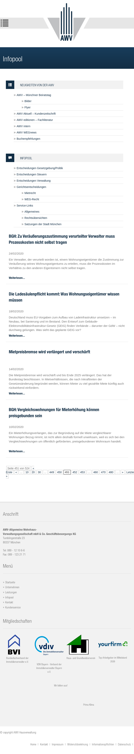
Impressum (57, 744)
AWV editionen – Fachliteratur (35, 119)
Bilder (27, 101)
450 (59, 472)
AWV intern (23, 126)
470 (103, 472)
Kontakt (9, 602)
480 (111, 472)
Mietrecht (30, 193)
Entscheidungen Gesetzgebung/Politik (40, 168)
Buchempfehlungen (28, 138)
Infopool (19, 158)
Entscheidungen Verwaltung (34, 180)
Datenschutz (124, 744)
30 (39, 472)
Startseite (10, 582)
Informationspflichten (103, 744)
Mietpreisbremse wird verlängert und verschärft (49, 351)
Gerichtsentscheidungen (31, 186)
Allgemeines (31, 211)
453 (82, 472)
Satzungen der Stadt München (42, 224)
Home (33, 744)
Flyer (27, 107)
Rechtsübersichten (35, 217)
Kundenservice (13, 607)
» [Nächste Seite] (122, 472)
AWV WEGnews (26, 132)
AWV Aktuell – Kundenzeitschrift (36, 113)
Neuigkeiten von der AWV (30, 85)
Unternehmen (12, 587)
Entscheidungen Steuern (32, 174)
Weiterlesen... (17, 277)
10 (27, 472)
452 (75, 472)
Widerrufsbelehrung (77, 744)
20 (33, 472)
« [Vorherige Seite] (16, 472)
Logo (66, 22)
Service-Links (25, 205)
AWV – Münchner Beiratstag (34, 95)
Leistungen (11, 592)
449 (51, 472)
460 (95, 472)
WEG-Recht (31, 199)
